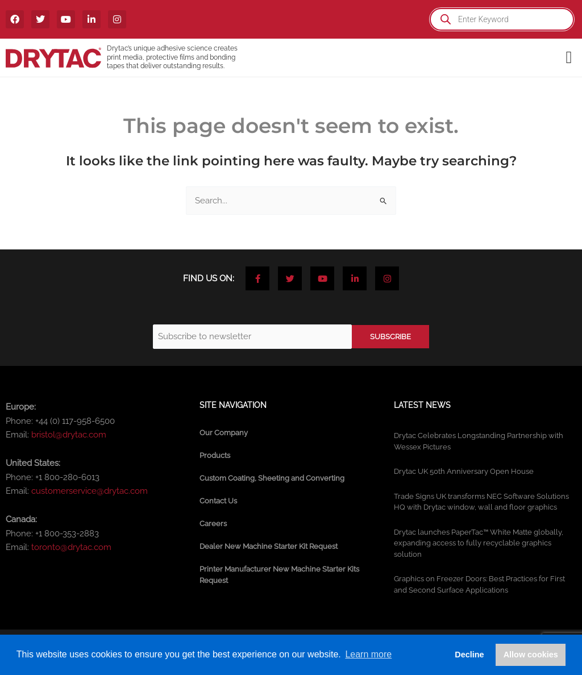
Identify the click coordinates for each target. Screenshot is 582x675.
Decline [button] (469, 654)
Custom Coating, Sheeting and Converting (271, 478)
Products (214, 455)
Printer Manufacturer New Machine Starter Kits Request (279, 575)
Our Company (223, 432)
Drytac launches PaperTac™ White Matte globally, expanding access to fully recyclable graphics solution (478, 543)
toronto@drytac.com (71, 547)
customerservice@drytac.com (89, 491)
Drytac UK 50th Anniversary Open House (464, 471)
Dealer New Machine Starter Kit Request (268, 546)
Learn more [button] (368, 654)
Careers (213, 523)
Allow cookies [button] (531, 654)
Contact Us (218, 501)
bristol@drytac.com (68, 435)
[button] (569, 57)
